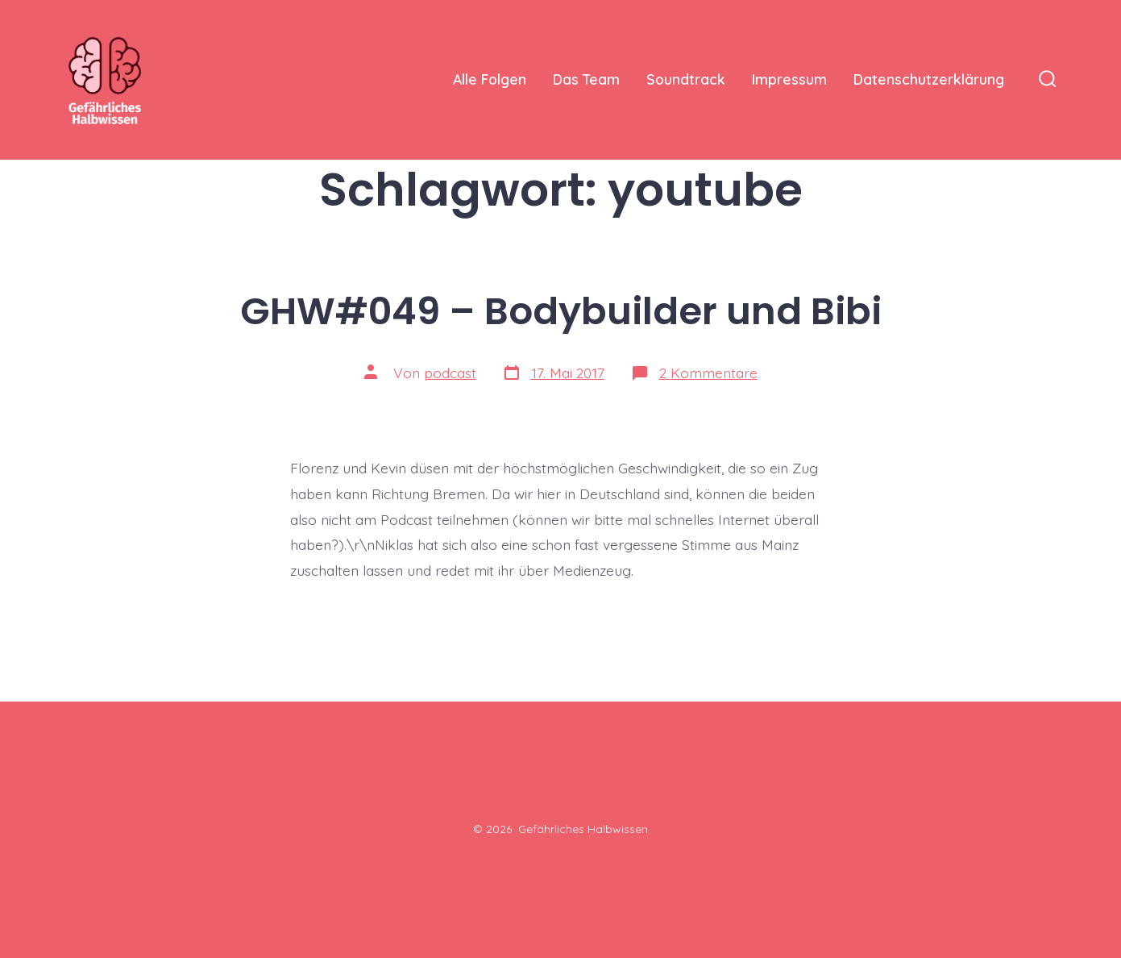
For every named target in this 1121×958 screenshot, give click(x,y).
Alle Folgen (489, 79)
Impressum (789, 79)
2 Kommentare (708, 372)
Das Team (586, 79)
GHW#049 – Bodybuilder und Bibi (561, 311)
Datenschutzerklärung (928, 79)
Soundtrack (685, 79)
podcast (450, 372)
